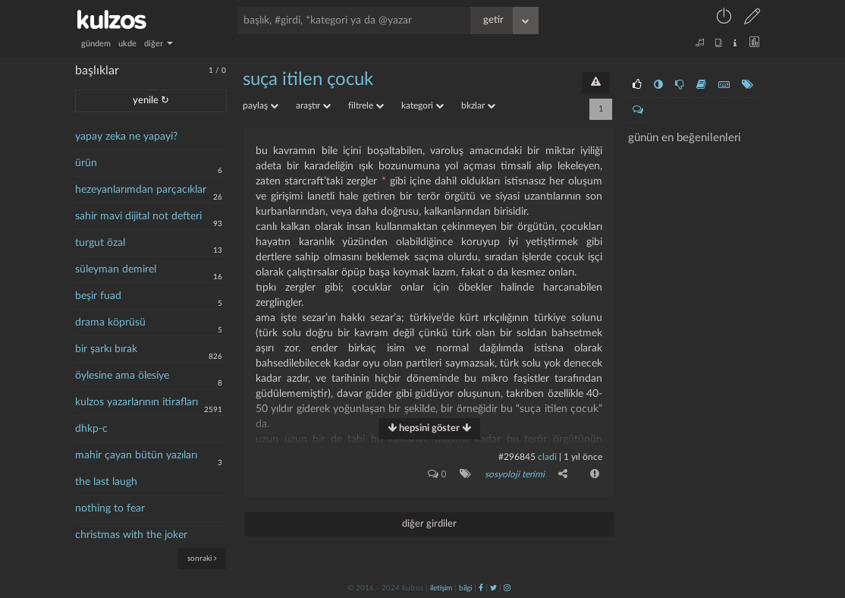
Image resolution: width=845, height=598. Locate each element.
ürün (86, 163)
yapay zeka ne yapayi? (126, 136)
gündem (96, 43)
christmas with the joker (131, 535)
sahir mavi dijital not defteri (138, 216)
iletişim (441, 588)
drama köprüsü (110, 322)
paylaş (260, 105)
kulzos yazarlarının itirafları (136, 402)
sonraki (202, 558)
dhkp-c (91, 428)
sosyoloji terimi (515, 474)
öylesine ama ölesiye (122, 375)
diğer (158, 43)
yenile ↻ (151, 100)
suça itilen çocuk (308, 80)
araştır (313, 105)
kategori (422, 105)
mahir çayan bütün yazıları (136, 455)
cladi (547, 456)
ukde (127, 43)
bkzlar (478, 105)
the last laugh (106, 482)
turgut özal (100, 243)
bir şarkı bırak (106, 349)
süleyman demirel (115, 269)
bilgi (465, 588)
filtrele (366, 105)
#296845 (517, 456)
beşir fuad (98, 296)
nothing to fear (110, 508)
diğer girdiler (429, 524)
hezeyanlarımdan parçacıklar (140, 189)
